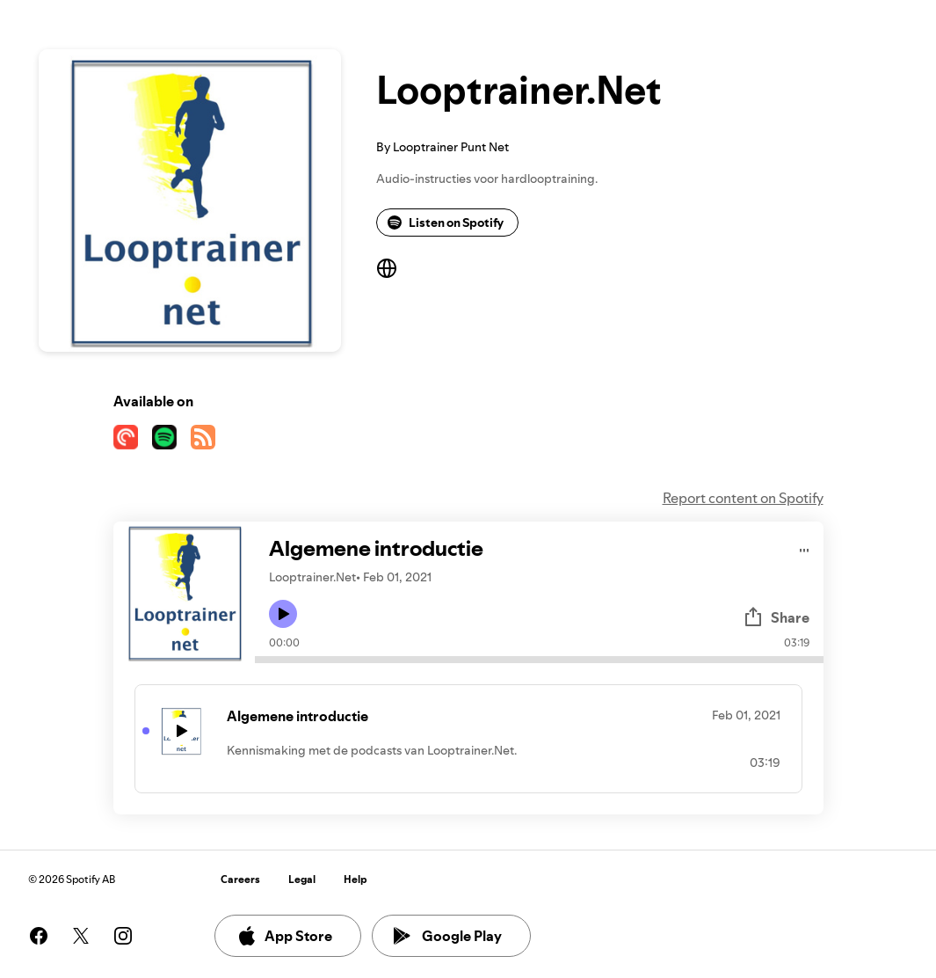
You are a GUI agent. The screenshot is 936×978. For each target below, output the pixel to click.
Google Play (448, 935)
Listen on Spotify (446, 222)
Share (776, 617)
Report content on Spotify (743, 497)
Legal (302, 879)
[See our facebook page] (38, 935)
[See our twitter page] (80, 935)
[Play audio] (804, 547)
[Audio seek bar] (539, 659)
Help (355, 879)
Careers (240, 879)
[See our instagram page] (123, 935)
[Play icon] (283, 614)
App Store (284, 935)
